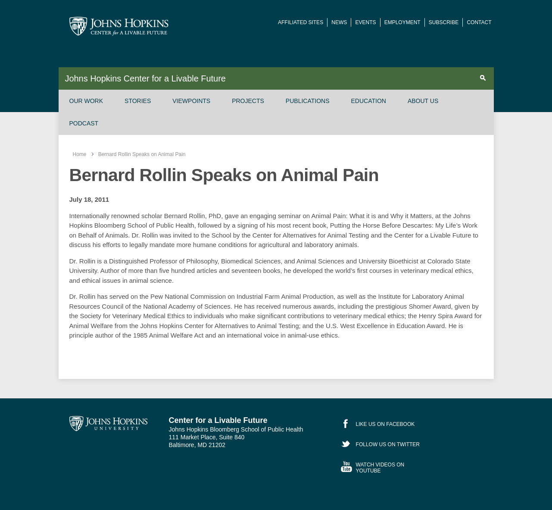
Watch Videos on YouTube (380, 468)
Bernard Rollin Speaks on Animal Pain (142, 154)
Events (365, 22)
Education (368, 100)
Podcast (84, 123)
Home (80, 154)
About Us (423, 100)
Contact (479, 22)
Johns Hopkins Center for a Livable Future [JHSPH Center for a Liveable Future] (118, 26)
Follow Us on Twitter (388, 444)
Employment (402, 22)
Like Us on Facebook (385, 424)
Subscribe (443, 22)
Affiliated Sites (300, 22)
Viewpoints (191, 100)
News (339, 22)
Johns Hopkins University (108, 424)
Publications (308, 100)
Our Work (86, 100)
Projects (248, 100)
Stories (138, 100)
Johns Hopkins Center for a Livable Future (145, 78)
